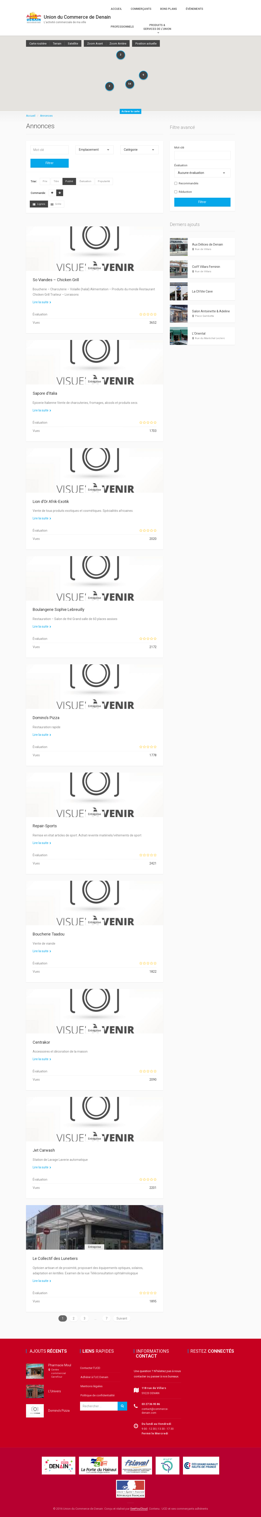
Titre (56, 181)
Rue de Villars (203, 249)
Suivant (121, 1318)
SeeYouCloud (139, 1508)
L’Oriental (198, 333)
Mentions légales (91, 1386)
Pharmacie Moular (61, 1365)
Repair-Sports (45, 826)
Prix (45, 181)
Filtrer (50, 163)
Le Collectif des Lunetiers (55, 1258)
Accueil (116, 8)
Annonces (46, 115)
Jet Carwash (44, 1150)
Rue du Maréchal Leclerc (210, 338)
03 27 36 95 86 (151, 1404)
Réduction (183, 191)
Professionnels (122, 26)
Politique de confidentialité (97, 1395)
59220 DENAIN (150, 1393)
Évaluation (85, 181)
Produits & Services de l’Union (157, 27)
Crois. (52, 192)
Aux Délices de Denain (207, 244)
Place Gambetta (204, 316)
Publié (69, 181)
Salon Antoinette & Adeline (211, 311)
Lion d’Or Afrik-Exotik (51, 501)
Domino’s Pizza (46, 717)
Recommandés (186, 183)
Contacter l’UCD (90, 1368)
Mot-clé (179, 147)
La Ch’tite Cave (202, 291)
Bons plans (168, 8)
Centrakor (41, 1042)
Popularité (104, 181)
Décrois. (59, 192)
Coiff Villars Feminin (206, 266)
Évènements (194, 8)
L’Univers (54, 1391)
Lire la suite (42, 302)
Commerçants (141, 8)
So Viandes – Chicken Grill (56, 279)
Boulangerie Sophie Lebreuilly (58, 609)
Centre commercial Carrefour (58, 1373)
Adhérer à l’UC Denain (94, 1377)
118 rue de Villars (154, 1388)
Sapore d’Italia (45, 393)
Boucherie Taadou (48, 934)
